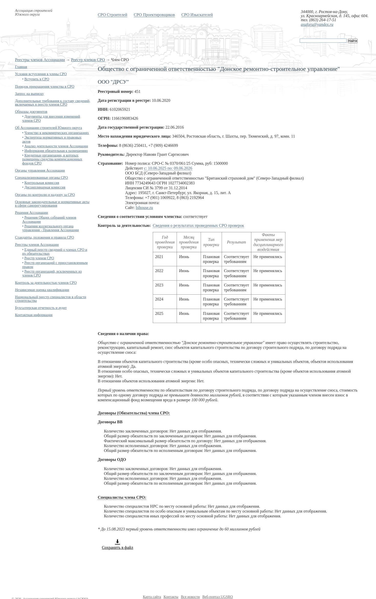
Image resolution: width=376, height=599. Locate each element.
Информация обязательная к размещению (56, 151)
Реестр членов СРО (88, 60)
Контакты (171, 597)
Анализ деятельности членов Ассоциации (56, 146)
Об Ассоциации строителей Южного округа (48, 128)
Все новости (190, 597)
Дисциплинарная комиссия (44, 187)
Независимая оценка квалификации (42, 290)
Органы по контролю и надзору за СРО (45, 195)
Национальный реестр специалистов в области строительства (50, 299)
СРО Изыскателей (197, 15)
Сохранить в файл (117, 544)
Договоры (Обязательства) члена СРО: (134, 413)
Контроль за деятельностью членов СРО (46, 283)
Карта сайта (152, 597)
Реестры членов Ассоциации (40, 60)
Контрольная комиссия (41, 183)
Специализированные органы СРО (41, 178)
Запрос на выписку (29, 94)
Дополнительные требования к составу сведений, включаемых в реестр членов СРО (52, 102)
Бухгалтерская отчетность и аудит (41, 308)
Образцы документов (31, 112)
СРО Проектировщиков (154, 15)
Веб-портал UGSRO (217, 597)
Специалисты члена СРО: (122, 497)
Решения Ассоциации (31, 213)
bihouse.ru (144, 207)
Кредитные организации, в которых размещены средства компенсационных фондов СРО (52, 159)
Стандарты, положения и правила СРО (44, 237)
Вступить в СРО (36, 79)
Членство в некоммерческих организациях (56, 133)
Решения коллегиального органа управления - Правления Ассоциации (50, 228)
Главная (21, 67)
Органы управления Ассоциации (40, 170)
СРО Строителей (112, 15)
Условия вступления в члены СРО (41, 74)
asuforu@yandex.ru (317, 24)
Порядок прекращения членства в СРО (44, 86)
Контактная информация (33, 315)
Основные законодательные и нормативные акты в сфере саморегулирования (52, 203)
